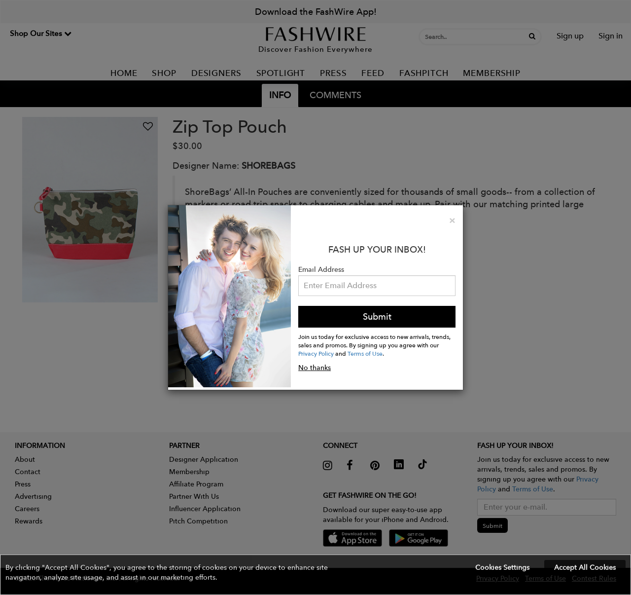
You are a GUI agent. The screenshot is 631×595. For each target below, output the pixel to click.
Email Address (321, 269)
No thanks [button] (314, 367)
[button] (315, 575)
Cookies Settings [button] (502, 567)
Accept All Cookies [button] (585, 567)
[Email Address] (377, 285)
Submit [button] (377, 316)
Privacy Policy (316, 353)
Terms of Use (365, 353)
